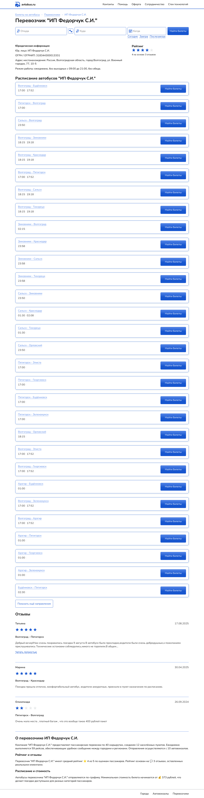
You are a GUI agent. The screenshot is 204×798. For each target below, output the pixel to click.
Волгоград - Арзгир (30, 518)
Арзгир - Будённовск (30, 484)
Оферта (136, 4)
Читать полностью (26, 652)
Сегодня (133, 36)
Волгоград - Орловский (32, 432)
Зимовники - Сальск (30, 259)
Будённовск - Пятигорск (32, 587)
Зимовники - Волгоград (32, 224)
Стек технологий (178, 4)
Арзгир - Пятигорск (29, 535)
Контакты (108, 4)
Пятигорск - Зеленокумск (33, 414)
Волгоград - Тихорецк (31, 207)
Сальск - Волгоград (30, 120)
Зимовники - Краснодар (32, 241)
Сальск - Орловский (30, 345)
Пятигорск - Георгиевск (32, 380)
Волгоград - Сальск (30, 189)
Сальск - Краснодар (30, 310)
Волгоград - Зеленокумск (33, 501)
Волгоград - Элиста (29, 449)
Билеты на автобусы (27, 14)
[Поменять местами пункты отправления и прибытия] (70, 31)
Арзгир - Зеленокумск (31, 570)
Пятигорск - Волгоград (31, 103)
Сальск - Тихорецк (29, 328)
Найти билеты (178, 31)
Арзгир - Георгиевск (30, 553)
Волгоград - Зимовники (32, 137)
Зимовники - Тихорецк (31, 276)
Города (144, 793)
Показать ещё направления (34, 604)
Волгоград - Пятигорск (31, 172)
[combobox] (41, 31)
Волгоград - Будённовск (32, 85)
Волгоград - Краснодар (32, 155)
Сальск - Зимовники (30, 293)
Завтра (144, 36)
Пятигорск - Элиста (29, 362)
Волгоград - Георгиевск (32, 466)
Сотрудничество (154, 4)
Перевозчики (52, 14)
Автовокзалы (161, 793)
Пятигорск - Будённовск (32, 397)
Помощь (123, 4)
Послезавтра (157, 36)
